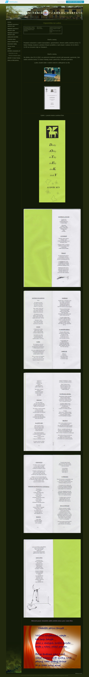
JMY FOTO (39, 27)
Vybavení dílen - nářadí (29, 27)
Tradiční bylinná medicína (55, 27)
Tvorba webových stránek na (43, 675)
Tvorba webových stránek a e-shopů (55, 33)
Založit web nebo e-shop (75, 2)
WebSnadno (13, 2)
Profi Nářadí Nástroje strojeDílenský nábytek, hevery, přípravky (29, 29)
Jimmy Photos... (40, 28)
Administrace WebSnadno (27, 675)
